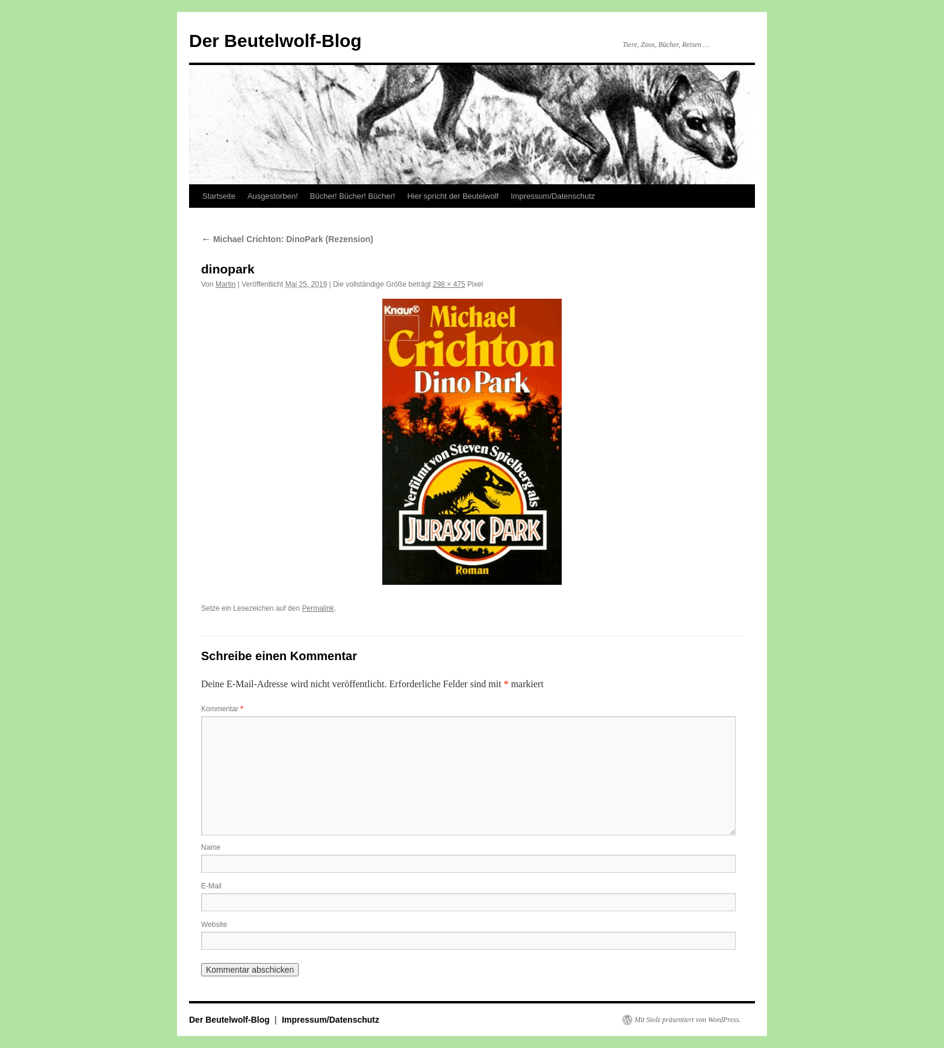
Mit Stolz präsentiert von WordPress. (688, 1019)
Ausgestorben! (272, 196)
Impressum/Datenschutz (553, 196)
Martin (225, 284)
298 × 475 (449, 284)
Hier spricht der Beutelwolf (452, 196)
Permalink (318, 608)
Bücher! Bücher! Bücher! (353, 196)
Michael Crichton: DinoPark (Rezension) (287, 239)
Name (210, 847)
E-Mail (211, 886)
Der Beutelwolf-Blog (275, 41)
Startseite (218, 196)
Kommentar (222, 709)
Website (214, 924)
